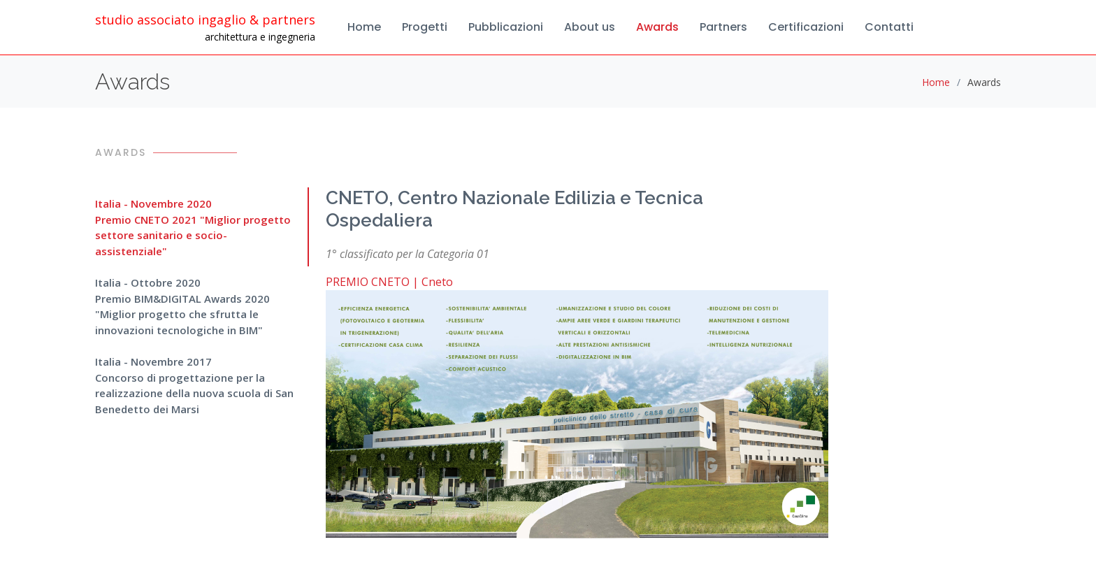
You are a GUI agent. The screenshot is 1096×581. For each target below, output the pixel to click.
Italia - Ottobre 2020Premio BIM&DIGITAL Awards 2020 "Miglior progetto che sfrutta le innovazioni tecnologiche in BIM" (182, 306)
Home (364, 27)
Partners (723, 27)
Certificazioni (806, 27)
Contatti (889, 27)
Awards (657, 27)
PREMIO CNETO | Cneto (389, 281)
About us (589, 27)
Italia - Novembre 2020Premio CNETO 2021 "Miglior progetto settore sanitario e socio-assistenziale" (193, 227)
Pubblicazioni (505, 27)
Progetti (424, 27)
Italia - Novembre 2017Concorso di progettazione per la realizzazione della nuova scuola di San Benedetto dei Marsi (194, 385)
